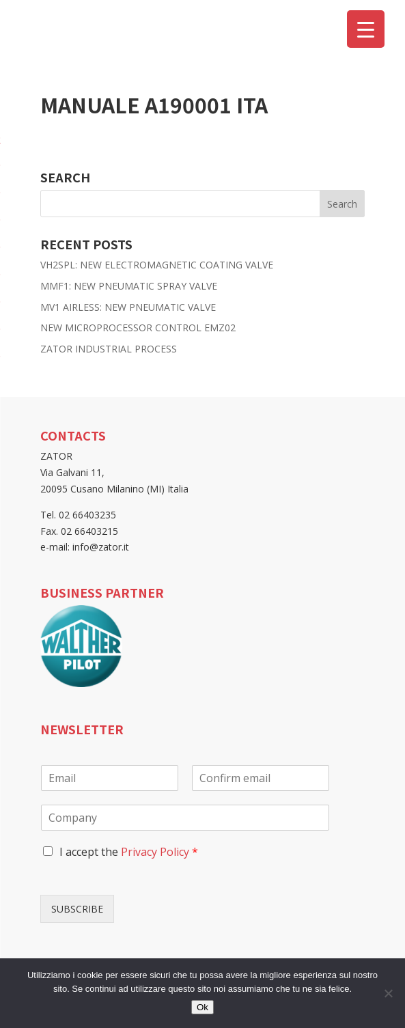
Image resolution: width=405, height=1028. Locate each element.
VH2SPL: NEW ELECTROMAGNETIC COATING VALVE (156, 264)
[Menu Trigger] (366, 29)
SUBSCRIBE (77, 908)
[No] (388, 993)
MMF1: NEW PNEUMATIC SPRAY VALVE (128, 285)
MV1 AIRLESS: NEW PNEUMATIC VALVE (128, 307)
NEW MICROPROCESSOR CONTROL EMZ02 (138, 327)
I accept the (128, 851)
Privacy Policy (155, 851)
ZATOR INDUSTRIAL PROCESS (108, 348)
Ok (202, 1007)
